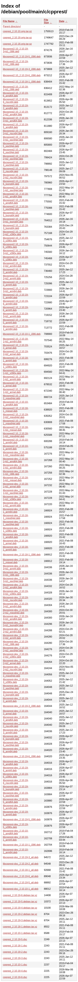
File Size (46, 21)
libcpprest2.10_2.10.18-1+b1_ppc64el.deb (15, 189)
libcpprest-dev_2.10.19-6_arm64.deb (15, 750)
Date (61, 21)
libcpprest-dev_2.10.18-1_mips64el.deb (15, 516)
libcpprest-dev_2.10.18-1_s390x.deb (15, 529)
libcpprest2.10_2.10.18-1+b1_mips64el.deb (15, 435)
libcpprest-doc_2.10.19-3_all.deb (20, 857)
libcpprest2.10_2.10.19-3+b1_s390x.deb (15, 252)
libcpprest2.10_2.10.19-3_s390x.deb (15, 239)
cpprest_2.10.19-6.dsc (15, 977)
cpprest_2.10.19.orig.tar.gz (17, 37)
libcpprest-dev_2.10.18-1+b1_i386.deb (15, 472)
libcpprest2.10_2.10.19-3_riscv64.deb (15, 170)
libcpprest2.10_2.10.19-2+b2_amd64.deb (15, 113)
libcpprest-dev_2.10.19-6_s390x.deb (15, 775)
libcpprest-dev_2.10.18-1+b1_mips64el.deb (15, 453)
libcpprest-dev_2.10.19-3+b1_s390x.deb (15, 592)
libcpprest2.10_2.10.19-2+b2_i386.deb (15, 63)
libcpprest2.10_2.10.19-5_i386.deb (21, 56)
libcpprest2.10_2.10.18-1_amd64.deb (15, 201)
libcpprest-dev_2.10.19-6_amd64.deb (15, 763)
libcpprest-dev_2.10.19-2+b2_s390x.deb (15, 655)
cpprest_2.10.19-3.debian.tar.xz (20, 920)
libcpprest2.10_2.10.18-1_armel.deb (15, 384)
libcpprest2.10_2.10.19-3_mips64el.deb (15, 397)
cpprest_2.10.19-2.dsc (15, 952)
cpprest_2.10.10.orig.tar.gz (17, 31)
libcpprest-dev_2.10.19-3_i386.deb (21, 706)
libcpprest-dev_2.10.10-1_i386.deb (21, 844)
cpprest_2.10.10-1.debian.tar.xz (20, 933)
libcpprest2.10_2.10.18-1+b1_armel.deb (15, 390)
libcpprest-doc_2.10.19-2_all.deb (20, 863)
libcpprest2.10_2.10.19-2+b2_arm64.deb (15, 264)
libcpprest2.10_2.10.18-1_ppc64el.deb (15, 208)
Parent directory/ (12, 26)
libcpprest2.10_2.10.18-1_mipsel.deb (15, 409)
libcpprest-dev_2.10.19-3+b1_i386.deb (15, 573)
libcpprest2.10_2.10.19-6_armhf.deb (15, 308)
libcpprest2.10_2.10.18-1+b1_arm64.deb (15, 340)
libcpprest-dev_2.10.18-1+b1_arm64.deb (15, 466)
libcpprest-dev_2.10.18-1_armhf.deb (15, 548)
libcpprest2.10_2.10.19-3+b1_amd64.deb (15, 119)
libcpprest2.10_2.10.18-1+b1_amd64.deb (15, 195)
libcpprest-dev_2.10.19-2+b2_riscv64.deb (15, 668)
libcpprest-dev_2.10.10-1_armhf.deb (15, 838)
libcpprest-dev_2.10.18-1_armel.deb (15, 542)
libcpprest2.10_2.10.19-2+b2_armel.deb (15, 353)
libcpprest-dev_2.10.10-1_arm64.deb (15, 851)
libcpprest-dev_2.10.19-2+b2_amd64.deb (15, 586)
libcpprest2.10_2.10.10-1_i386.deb (21, 334)
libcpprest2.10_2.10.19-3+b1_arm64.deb (15, 290)
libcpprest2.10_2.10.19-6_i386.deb (21, 75)
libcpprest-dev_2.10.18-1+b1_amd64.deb (15, 460)
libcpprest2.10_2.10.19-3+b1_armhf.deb (15, 315)
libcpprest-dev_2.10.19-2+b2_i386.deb (15, 643)
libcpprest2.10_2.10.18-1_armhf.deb (15, 359)
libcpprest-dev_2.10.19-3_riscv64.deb (15, 725)
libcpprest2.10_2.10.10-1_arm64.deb (15, 441)
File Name (9, 21)
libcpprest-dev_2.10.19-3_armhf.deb (15, 699)
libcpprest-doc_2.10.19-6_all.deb (20, 876)
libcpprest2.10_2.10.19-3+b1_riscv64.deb (15, 132)
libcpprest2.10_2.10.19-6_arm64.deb (15, 302)
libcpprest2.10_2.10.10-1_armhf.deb (15, 447)
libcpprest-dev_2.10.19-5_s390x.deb (15, 825)
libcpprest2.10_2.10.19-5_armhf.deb (15, 321)
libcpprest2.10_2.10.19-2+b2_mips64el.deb (15, 416)
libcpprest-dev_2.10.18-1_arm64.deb (15, 510)
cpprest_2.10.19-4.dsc (15, 971)
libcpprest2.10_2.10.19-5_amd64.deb (15, 126)
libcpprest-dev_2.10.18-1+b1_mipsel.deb (15, 479)
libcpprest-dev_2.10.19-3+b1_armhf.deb (15, 567)
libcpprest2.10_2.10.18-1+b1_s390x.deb (15, 371)
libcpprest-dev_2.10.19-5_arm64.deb (15, 807)
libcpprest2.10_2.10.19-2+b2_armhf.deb (15, 277)
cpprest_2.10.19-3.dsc (15, 958)
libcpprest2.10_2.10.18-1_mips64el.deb (15, 422)
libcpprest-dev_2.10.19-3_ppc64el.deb (15, 687)
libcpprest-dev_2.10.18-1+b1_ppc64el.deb (15, 491)
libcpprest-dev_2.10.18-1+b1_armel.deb (15, 485)
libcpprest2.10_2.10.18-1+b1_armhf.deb (15, 378)
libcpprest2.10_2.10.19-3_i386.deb (21, 69)
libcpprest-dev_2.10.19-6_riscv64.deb (15, 781)
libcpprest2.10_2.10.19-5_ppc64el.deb (15, 144)
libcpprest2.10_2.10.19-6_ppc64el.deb (15, 151)
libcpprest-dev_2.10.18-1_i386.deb (21, 554)
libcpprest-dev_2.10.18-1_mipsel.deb (15, 561)
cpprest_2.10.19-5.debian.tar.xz (20, 901)
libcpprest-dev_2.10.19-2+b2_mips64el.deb (15, 611)
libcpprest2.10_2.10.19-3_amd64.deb (15, 107)
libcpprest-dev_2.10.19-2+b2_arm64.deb (15, 630)
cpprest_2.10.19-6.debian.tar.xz (20, 895)
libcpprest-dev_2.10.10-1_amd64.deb (15, 832)
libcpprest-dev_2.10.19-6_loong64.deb (15, 737)
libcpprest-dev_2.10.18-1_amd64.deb (15, 535)
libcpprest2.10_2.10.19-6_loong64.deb (15, 182)
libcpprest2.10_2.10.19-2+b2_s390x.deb (15, 233)
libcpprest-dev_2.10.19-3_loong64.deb (15, 693)
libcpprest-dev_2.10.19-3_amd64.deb (15, 718)
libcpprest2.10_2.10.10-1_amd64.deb (15, 403)
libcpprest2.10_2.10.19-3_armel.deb (15, 346)
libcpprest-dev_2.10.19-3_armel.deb (15, 712)
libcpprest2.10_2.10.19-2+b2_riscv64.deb (15, 176)
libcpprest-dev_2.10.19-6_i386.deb (21, 756)
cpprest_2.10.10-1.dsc (15, 964)
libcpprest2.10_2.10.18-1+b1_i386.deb (15, 88)
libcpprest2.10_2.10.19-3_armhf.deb (15, 283)
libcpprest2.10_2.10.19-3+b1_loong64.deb (15, 220)
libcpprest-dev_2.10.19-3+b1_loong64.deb (15, 624)
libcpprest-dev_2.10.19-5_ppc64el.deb (15, 794)
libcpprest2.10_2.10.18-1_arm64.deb (15, 327)
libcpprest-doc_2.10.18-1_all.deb (20, 870)
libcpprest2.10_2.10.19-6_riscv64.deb (15, 100)
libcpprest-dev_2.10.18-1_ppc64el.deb (15, 523)
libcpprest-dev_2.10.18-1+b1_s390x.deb (15, 498)
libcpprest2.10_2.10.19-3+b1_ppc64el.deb (15, 138)
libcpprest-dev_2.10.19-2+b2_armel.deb (15, 662)
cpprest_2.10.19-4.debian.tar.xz (20, 908)
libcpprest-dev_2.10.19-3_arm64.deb (15, 731)
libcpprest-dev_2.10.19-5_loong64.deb (15, 788)
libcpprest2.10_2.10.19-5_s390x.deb (15, 258)
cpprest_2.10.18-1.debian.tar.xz (20, 926)
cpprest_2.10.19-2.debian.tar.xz (20, 914)
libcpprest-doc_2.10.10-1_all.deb (20, 889)
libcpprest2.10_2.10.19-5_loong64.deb (15, 214)
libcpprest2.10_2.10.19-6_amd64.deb (15, 94)
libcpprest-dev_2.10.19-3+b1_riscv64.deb (15, 599)
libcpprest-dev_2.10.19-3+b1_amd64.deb (15, 617)
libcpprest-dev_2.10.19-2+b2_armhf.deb (15, 636)
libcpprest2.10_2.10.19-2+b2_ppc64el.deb (15, 157)
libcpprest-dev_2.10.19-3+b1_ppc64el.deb (15, 580)
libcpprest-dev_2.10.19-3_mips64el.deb (15, 674)
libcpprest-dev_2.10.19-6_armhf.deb (15, 769)
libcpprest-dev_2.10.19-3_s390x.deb (15, 680)
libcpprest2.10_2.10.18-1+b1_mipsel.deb (15, 428)
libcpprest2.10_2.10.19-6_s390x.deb (15, 245)
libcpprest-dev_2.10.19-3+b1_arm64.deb (15, 605)
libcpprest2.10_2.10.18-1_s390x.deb (15, 365)
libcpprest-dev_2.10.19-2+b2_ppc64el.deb (15, 649)
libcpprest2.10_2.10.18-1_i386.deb (21, 81)
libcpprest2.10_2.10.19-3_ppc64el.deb (15, 163)
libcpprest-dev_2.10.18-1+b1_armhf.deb (15, 504)
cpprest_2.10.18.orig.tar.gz (17, 44)
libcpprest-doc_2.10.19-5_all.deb (20, 882)
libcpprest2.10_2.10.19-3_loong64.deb (15, 227)
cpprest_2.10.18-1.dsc (15, 945)
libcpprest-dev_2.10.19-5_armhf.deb (15, 813)
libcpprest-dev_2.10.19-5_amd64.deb (15, 800)
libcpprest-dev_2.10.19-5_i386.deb (21, 819)
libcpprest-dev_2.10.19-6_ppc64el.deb (15, 744)
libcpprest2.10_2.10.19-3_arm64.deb (15, 271)
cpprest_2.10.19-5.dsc (15, 939)
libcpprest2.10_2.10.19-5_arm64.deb (15, 296)
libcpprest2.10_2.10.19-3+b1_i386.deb (15, 50)
